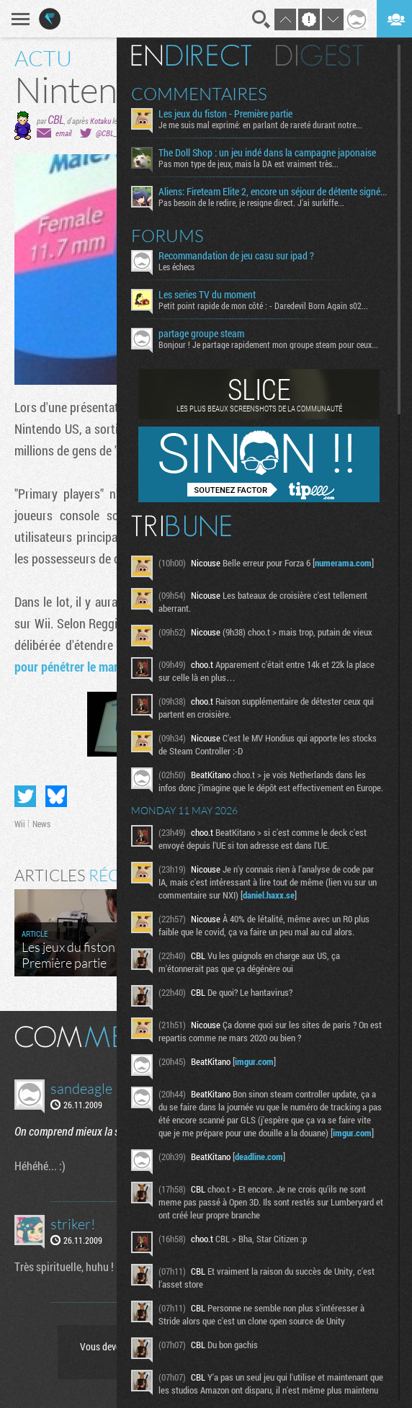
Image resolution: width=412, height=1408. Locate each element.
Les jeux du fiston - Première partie (225, 114)
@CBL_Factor (115, 133)
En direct (191, 55)
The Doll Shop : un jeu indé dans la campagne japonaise (267, 153)
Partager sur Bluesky (56, 796)
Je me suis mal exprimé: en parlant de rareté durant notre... (260, 125)
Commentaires (199, 93)
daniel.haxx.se (269, 894)
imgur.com (254, 1061)
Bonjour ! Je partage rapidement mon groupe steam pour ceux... (268, 344)
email (63, 133)
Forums (167, 235)
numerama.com (343, 562)
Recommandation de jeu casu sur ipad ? (236, 256)
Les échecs (176, 267)
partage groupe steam (201, 333)
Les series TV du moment (207, 294)
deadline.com (259, 1156)
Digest (319, 55)
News (41, 823)
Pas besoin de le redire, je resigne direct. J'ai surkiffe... (251, 202)
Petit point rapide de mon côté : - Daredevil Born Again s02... (263, 305)
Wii (19, 823)
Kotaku (100, 120)
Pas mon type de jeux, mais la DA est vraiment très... (248, 164)
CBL (56, 119)
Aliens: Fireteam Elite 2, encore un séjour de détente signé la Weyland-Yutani (272, 191)
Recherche (261, 19)
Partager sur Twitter (25, 796)
